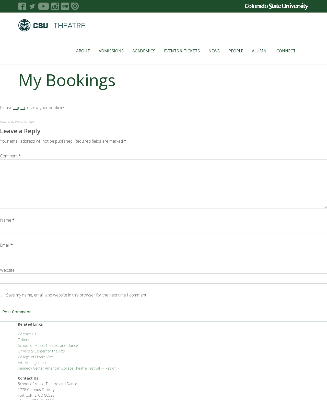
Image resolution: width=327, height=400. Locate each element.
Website (7, 270)
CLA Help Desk (108, 389)
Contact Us (27, 334)
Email (6, 245)
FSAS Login (48, 389)
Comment (10, 156)
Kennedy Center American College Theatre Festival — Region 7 (69, 368)
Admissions (105, 51)
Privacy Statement (209, 389)
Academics (137, 51)
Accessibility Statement (245, 389)
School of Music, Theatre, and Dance (48, 345)
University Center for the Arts (41, 351)
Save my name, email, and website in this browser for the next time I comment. (76, 295)
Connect (279, 51)
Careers (153, 389)
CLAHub (86, 389)
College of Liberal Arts (36, 357)
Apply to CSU (133, 389)
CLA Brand (68, 389)
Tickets (23, 339)
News (208, 51)
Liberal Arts (27, 389)
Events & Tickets (176, 51)
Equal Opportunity (177, 389)
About (77, 51)
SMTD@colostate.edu (267, 335)
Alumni (254, 51)
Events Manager (25, 121)
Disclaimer (275, 389)
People (229, 51)
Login (291, 389)
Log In (19, 107)
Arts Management (32, 362)
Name (7, 220)
